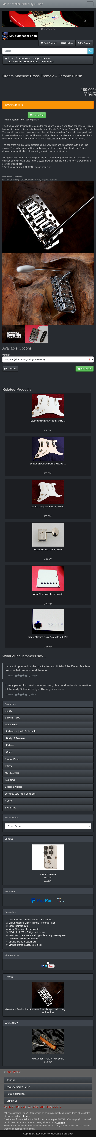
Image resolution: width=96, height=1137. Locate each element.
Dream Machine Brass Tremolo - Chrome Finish (31, 61)
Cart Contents (49, 43)
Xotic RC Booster (48, 874)
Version (6, 355)
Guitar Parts (24, 58)
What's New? (11, 1023)
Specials (9, 839)
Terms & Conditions (15, 1094)
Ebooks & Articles (13, 787)
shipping (92, 95)
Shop (12, 58)
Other (8, 752)
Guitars (8, 710)
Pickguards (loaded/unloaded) (20, 731)
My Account (84, 43)
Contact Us (11, 1101)
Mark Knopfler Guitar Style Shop (23, 4)
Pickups (9, 745)
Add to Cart (37, 115)
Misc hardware (12, 773)
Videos (8, 800)
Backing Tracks (12, 717)
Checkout (67, 43)
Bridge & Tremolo (41, 58)
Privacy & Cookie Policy (18, 1087)
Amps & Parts (12, 759)
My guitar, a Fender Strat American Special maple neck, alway (35, 1009)
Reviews (10, 368)
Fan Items (10, 780)
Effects (8, 766)
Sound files (10, 807)
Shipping (10, 1080)
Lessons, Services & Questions (20, 794)
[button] (9, 19)
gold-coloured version (57, 138)
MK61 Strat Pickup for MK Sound (48, 1058)
